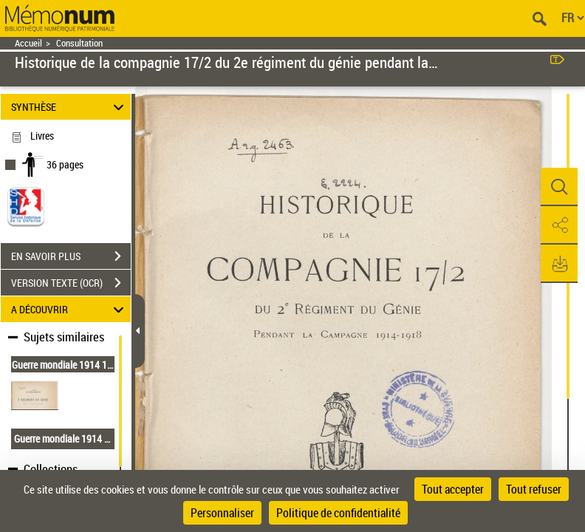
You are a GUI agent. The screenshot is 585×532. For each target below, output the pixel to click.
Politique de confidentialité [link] (338, 513)
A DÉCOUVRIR (70, 309)
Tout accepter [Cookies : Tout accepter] (453, 489)
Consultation (79, 43)
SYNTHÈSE (70, 107)
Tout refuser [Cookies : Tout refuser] (533, 489)
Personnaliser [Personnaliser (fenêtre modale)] (222, 513)
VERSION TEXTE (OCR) (71, 283)
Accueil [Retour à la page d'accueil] (28, 43)
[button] (559, 187)
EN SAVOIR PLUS (71, 256)
